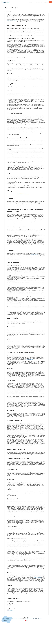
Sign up (50, 2)
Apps (19, 618)
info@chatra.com (10, 610)
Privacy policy (29, 618)
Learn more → (5, 620)
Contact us (40, 618)
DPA (33, 618)
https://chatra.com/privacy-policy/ (13, 20)
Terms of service (23, 618)
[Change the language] (26, 620)
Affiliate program (14, 618)
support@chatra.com (34, 254)
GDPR (36, 618)
